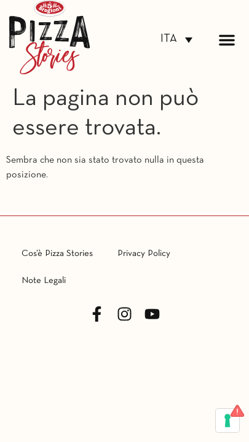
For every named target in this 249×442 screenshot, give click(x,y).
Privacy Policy (143, 253)
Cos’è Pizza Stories (57, 253)
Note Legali (44, 280)
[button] (227, 40)
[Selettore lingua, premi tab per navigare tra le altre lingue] (176, 39)
